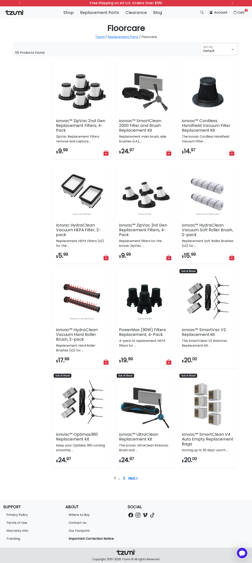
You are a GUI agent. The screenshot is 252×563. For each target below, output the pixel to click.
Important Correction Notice (91, 538)
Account (218, 12)
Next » (133, 478)
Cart (240, 12)
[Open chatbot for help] (242, 553)
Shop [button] (68, 12)
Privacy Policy (17, 514)
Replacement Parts (99, 12)
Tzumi (100, 37)
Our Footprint (79, 530)
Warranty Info (17, 530)
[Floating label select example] (219, 49)
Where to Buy (79, 514)
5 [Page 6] (124, 478)
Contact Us (77, 522)
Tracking (13, 538)
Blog (157, 12)
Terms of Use (16, 522)
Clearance (136, 12)
